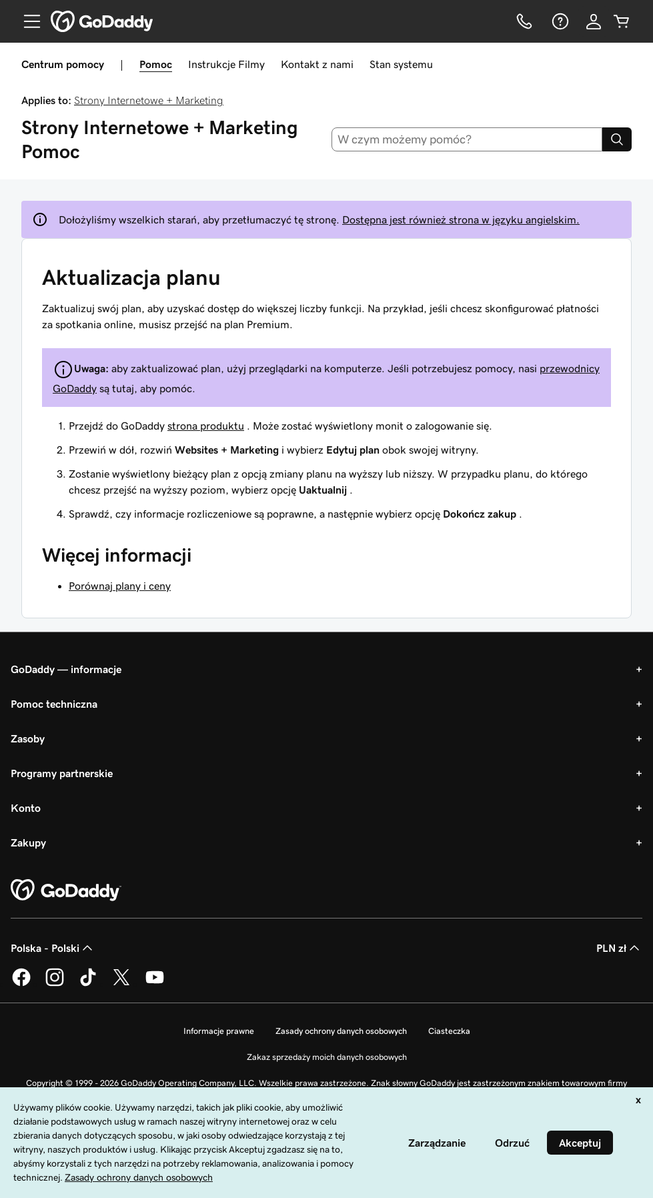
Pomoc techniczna (54, 703)
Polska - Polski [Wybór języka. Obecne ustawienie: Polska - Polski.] (53, 948)
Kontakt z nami (317, 64)
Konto (26, 807)
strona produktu (205, 425)
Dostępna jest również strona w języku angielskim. (461, 219)
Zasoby (28, 738)
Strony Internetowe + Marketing (148, 100)
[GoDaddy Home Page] (66, 890)
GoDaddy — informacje (66, 669)
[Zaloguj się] (593, 21)
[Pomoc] (559, 21)
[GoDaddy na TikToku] (88, 984)
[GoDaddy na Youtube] (154, 984)
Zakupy (28, 842)
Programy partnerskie (62, 773)
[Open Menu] (26, 21)
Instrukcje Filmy (226, 64)
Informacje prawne (218, 1031)
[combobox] (467, 139)
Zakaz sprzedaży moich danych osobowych (327, 1057)
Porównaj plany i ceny (120, 585)
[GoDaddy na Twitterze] (121, 984)
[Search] (617, 139)
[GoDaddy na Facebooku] (21, 984)
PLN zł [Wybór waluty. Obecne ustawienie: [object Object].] (619, 948)
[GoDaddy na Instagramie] (54, 984)
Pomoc (155, 64)
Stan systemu (401, 64)
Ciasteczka (449, 1031)
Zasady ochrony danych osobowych (341, 1031)
